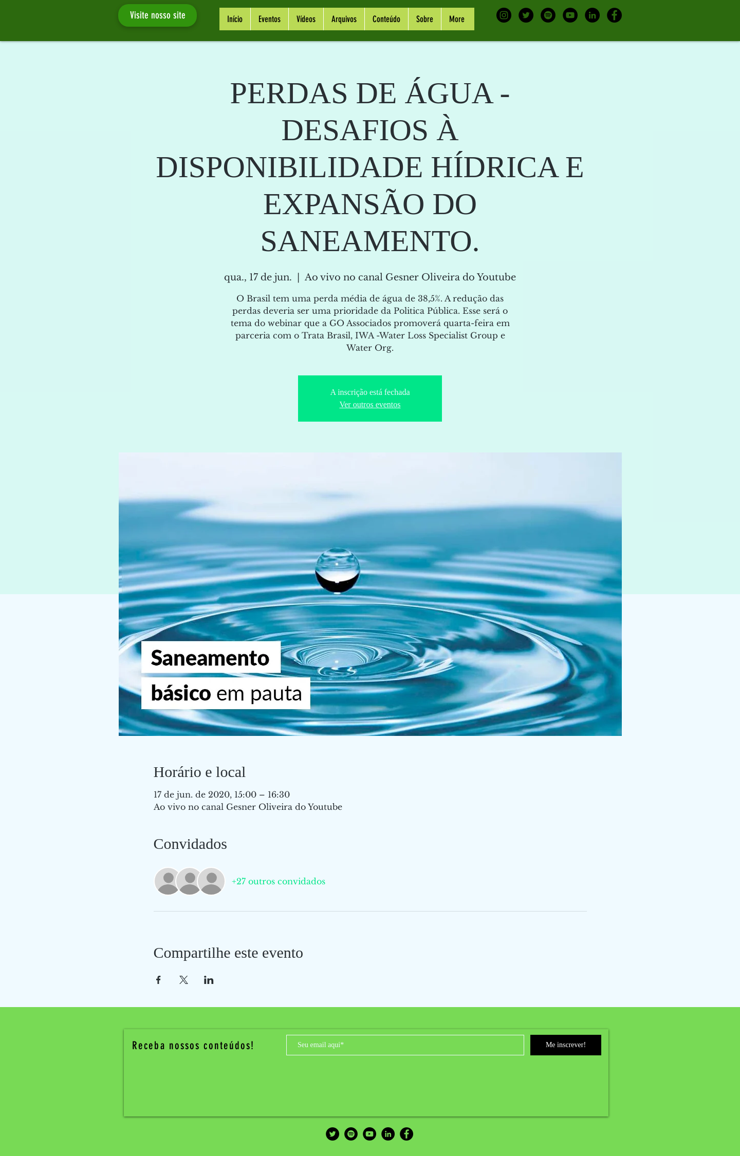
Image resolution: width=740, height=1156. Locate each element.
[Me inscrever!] (565, 1045)
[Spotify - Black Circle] (548, 15)
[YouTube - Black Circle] (570, 15)
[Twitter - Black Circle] (526, 15)
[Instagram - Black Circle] (503, 15)
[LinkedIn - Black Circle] (592, 15)
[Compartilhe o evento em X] (184, 980)
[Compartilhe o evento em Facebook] (158, 980)
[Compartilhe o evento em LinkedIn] (209, 980)
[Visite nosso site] (157, 15)
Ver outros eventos (369, 404)
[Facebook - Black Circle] (614, 15)
